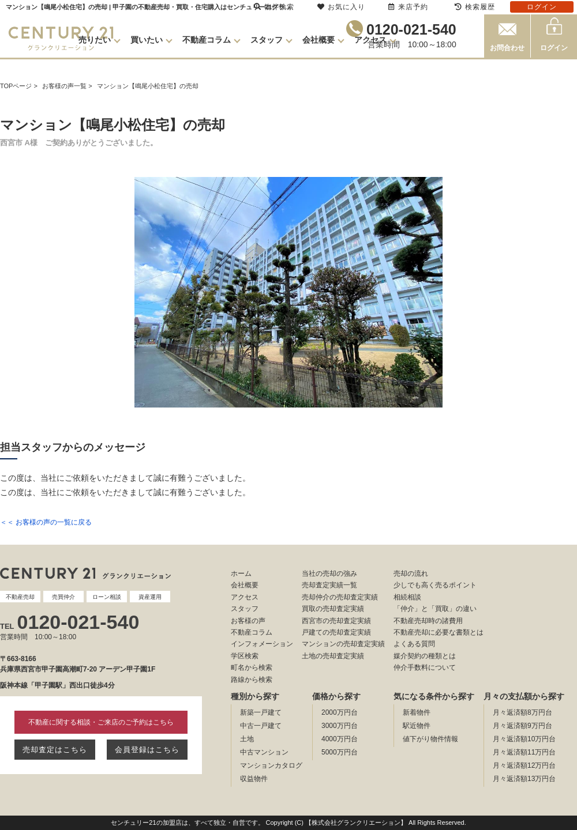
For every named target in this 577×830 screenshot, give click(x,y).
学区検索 (244, 656)
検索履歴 (475, 7)
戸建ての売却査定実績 (336, 632)
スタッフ (266, 39)
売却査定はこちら (55, 749)
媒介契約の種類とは (425, 656)
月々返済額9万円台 (522, 726)
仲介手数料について (425, 667)
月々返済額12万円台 (524, 765)
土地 (247, 739)
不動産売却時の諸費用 (428, 621)
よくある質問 (414, 644)
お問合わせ (507, 48)
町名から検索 (251, 667)
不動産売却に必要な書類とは (439, 632)
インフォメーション (262, 644)
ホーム (241, 573)
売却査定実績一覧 (329, 585)
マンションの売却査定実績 (343, 644)
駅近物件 (416, 726)
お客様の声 (248, 621)
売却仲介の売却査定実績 (340, 597)
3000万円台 (339, 726)
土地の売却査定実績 (333, 656)
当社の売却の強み (329, 573)
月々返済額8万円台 (522, 712)
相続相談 (407, 597)
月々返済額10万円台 (524, 739)
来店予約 (408, 7)
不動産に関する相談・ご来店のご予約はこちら (101, 722)
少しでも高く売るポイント (435, 585)
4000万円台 (339, 739)
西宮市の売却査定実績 (336, 621)
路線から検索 (251, 680)
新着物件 (416, 712)
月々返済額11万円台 (524, 752)
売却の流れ (411, 573)
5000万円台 (339, 752)
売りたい (94, 39)
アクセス (370, 39)
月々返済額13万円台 (524, 779)
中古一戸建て (261, 726)
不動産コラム (206, 39)
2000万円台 (339, 712)
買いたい (146, 39)
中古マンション (264, 752)
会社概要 (318, 39)
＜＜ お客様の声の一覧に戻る (46, 522)
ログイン (554, 48)
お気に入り (341, 7)
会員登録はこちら (147, 749)
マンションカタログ (271, 765)
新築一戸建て (261, 712)
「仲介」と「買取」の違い (435, 609)
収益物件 (254, 779)
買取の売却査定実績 (333, 609)
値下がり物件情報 (430, 739)
